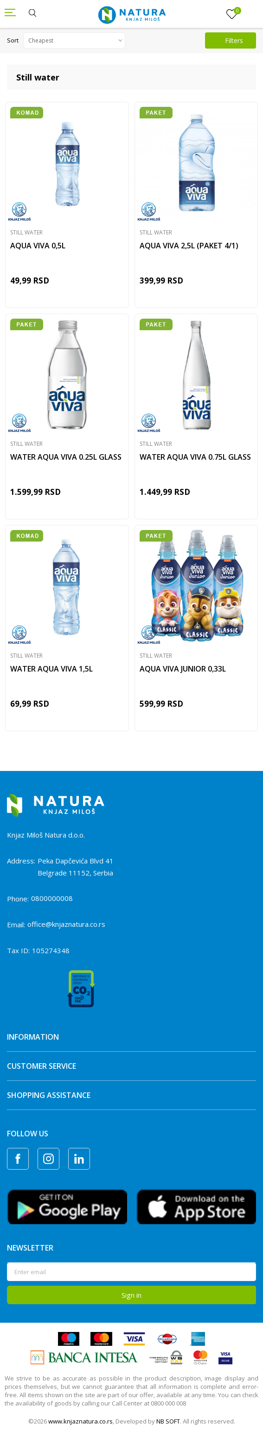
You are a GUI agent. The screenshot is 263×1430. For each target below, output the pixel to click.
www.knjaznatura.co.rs (80, 1421)
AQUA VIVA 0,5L (37, 245)
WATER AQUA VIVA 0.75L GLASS (195, 457)
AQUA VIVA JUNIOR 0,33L (183, 669)
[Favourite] (231, 14)
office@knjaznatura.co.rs (66, 924)
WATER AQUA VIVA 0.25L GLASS (66, 457)
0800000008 (52, 898)
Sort (13, 40)
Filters (228, 40)
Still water (26, 232)
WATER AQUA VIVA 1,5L (51, 669)
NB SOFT (168, 1421)
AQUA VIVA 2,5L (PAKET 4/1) (189, 245)
